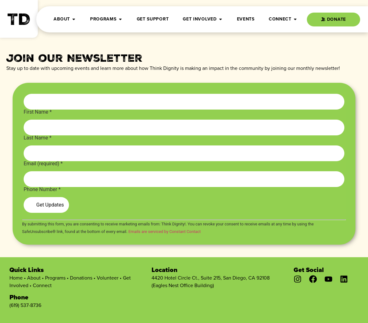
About (34, 277)
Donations (81, 277)
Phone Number (42, 189)
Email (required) (43, 163)
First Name (38, 112)
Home (16, 277)
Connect (42, 285)
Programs (55, 277)
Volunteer (107, 277)
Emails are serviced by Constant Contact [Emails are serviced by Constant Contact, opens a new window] (164, 231)
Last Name (37, 137)
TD (19, 21)
